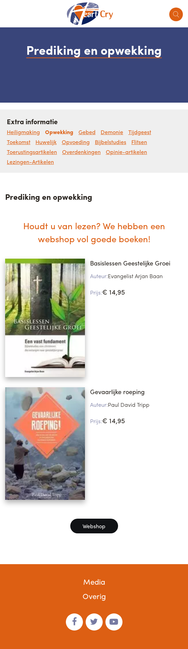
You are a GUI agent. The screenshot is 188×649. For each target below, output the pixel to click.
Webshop (94, 526)
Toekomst (18, 142)
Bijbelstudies (110, 142)
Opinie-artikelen (126, 152)
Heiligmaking (23, 132)
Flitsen (139, 142)
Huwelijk (46, 142)
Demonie (112, 132)
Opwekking (59, 132)
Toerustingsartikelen (32, 152)
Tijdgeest (139, 132)
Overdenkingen (81, 152)
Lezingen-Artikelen (30, 162)
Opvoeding (76, 142)
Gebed (87, 132)
